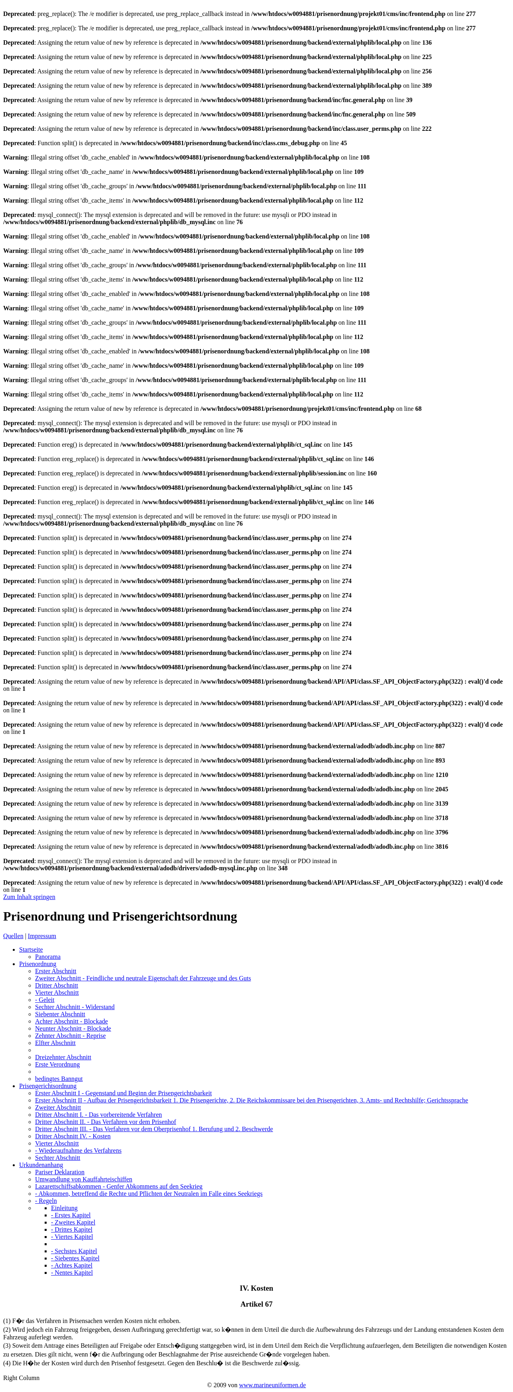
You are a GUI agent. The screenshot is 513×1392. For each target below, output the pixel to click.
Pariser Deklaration (60, 1172)
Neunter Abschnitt (73, 1028)
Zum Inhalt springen (29, 896)
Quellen (13, 936)
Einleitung (64, 1208)
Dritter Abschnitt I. (98, 1114)
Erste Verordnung (57, 1064)
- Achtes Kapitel (71, 1265)
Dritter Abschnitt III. (154, 1129)
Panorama (48, 956)
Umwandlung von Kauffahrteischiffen (83, 1179)
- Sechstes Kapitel (74, 1251)
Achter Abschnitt (71, 1021)
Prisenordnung (37, 963)
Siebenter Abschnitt (60, 1014)
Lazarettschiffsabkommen (118, 1186)
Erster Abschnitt (56, 971)
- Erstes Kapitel (71, 1215)
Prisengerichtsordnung (48, 1085)
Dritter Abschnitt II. (105, 1121)
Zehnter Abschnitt (70, 1035)
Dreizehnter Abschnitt (63, 1057)
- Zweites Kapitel (73, 1222)
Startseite (31, 949)
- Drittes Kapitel (71, 1229)
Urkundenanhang (41, 1164)
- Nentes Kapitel (72, 1272)
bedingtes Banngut (59, 1078)
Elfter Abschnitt (55, 1042)
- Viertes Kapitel (72, 1236)
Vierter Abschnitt (57, 992)
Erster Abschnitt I (123, 1093)
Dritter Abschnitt (56, 985)
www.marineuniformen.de (272, 1385)
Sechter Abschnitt (74, 1007)
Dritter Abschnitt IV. (72, 1136)
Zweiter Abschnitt (143, 978)
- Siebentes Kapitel (75, 1258)
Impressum (42, 936)
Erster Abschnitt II (251, 1100)
